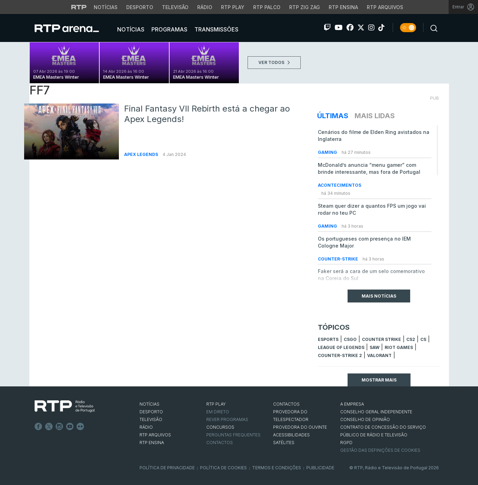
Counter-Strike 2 (340, 355)
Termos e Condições (276, 467)
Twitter (49, 426)
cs (423, 339)
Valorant (379, 355)
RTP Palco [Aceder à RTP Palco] (266, 7)
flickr (80, 426)
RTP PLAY (216, 404)
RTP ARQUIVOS (155, 434)
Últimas (332, 116)
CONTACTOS (286, 404)
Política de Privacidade (167, 467)
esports (328, 339)
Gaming (328, 152)
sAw (374, 347)
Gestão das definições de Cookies (380, 450)
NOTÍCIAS (149, 404)
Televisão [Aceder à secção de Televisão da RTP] (175, 7)
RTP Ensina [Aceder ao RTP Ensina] (343, 7)
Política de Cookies (223, 467)
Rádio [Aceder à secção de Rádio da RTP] (204, 7)
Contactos (219, 442)
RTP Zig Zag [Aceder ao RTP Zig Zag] (304, 7)
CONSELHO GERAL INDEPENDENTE (376, 411)
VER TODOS (274, 62)
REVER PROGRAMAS (227, 419)
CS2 (410, 339)
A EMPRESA (352, 404)
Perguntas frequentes (233, 434)
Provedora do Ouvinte (300, 427)
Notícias (130, 29)
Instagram (59, 426)
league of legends (341, 347)
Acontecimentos (339, 185)
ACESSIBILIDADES (291, 434)
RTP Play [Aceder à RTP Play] (232, 7)
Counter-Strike (338, 259)
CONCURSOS (220, 427)
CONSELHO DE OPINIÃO (365, 419)
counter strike (381, 339)
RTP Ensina (152, 442)
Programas (168, 29)
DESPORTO (151, 411)
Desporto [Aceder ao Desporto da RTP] (139, 7)
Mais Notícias (379, 296)
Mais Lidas (375, 116)
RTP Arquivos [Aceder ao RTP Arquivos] (385, 7)
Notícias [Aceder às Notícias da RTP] (105, 7)
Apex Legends (141, 154)
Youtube (70, 426)
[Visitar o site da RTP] (79, 7)
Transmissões (215, 29)
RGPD (346, 442)
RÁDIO (146, 427)
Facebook (38, 426)
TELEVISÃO (151, 419)
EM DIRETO (217, 411)
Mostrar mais (379, 380)
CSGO (350, 339)
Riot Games (399, 347)
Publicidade (320, 467)
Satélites (283, 442)
